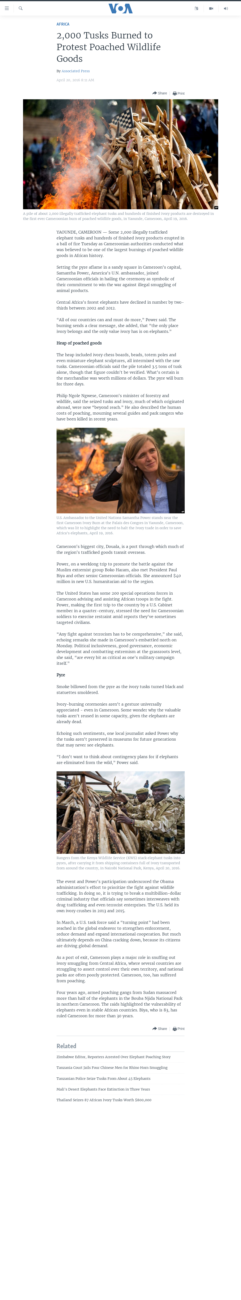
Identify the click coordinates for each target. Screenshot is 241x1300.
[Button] (159, 93)
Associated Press (76, 71)
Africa (63, 24)
